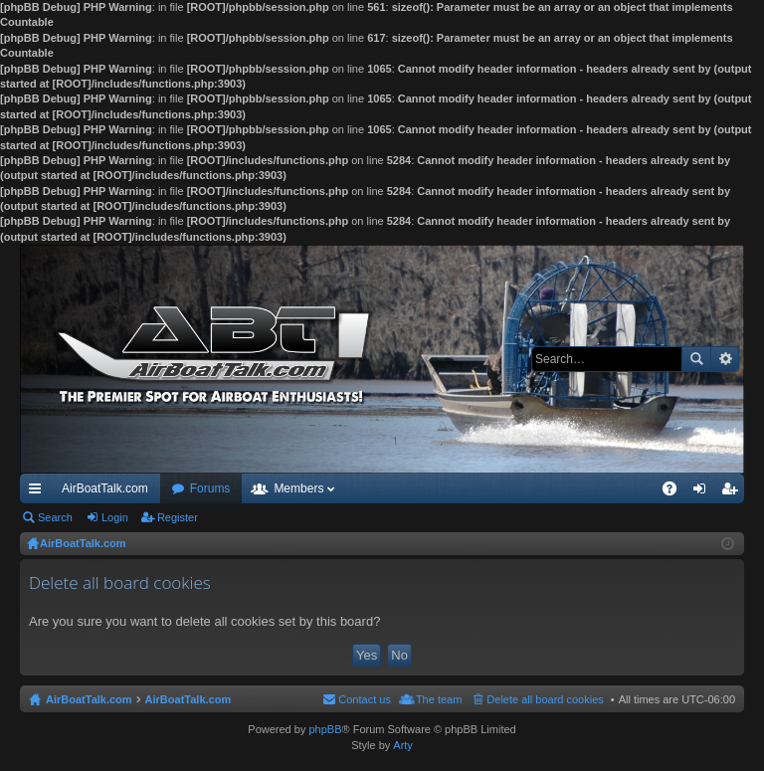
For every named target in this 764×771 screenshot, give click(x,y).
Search (696, 359)
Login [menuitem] (703, 492)
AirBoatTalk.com (105, 488)
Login (114, 517)
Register (177, 517)
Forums (210, 488)
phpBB (324, 729)
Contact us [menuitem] (364, 699)
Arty (403, 745)
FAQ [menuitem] (676, 492)
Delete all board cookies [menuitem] (544, 699)
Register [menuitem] (733, 492)
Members (298, 488)
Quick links (39, 492)
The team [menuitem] (439, 699)
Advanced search (724, 359)
